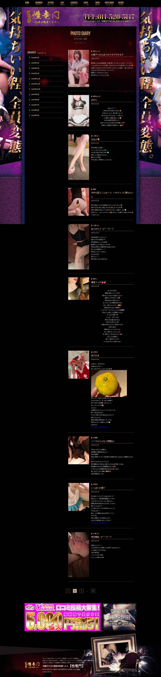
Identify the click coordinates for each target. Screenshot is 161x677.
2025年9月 (35, 94)
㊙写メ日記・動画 (88, 660)
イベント (73, 660)
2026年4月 (35, 58)
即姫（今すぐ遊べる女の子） (51, 660)
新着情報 (79, 660)
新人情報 (82, 662)
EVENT (86, 3)
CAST (62, 3)
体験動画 (63, 662)
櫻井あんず (96, 96)
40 (93, 591)
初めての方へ (51, 658)
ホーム (44, 658)
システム (58, 658)
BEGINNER (39, 3)
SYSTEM (50, 3)
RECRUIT (121, 3)
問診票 (64, 658)
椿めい (95, 279)
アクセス (69, 658)
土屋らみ (96, 136)
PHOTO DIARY (109, 3)
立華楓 (95, 438)
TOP (75, 43)
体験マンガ (70, 662)
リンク (76, 662)
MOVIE (97, 3)
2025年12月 (35, 79)
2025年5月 (35, 115)
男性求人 (51, 662)
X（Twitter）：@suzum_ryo (99, 427)
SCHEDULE (74, 3)
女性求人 (45, 662)
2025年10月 (35, 89)
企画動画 (57, 662)
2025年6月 (35, 110)
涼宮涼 (95, 352)
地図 (78, 669)
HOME (27, 3)
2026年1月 (35, 73)
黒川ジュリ (96, 51)
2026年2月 (35, 68)
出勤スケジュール (65, 660)
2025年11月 (35, 84)
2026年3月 (35, 63)
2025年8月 (35, 100)
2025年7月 (35, 105)
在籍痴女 (75, 658)
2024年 (80, 43)
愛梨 (94, 189)
